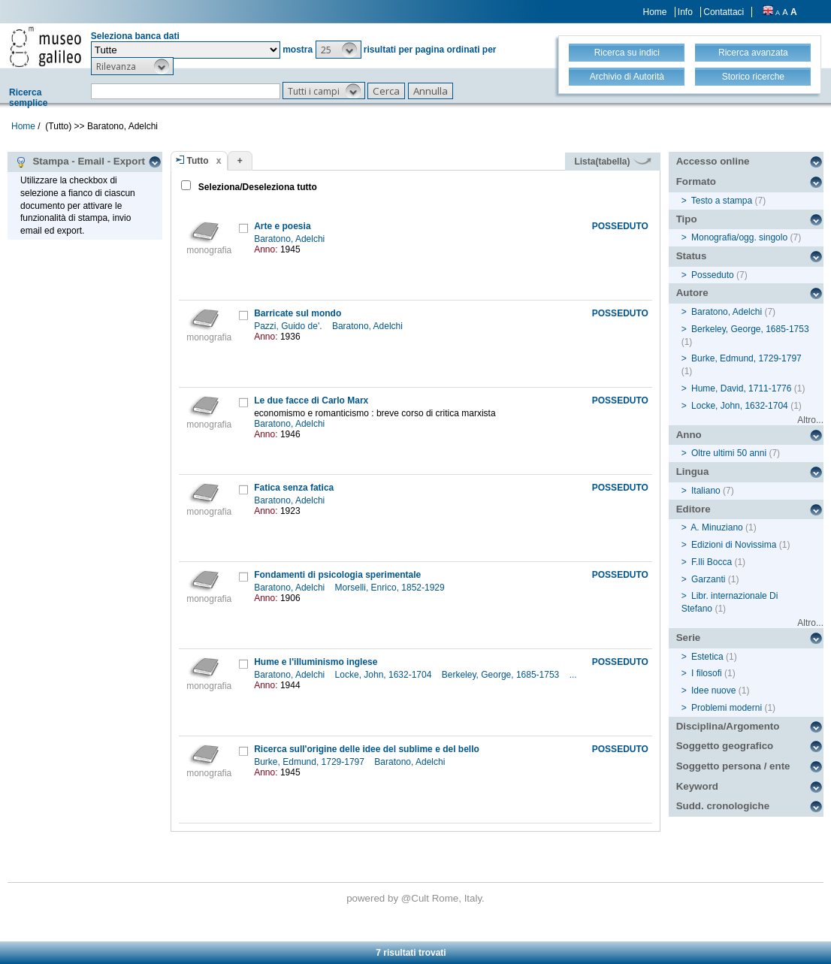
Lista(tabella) (612, 161)
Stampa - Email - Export (80, 162)
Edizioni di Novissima (733, 544)
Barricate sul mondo (297, 313)
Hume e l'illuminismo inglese (315, 662)
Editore (693, 509)
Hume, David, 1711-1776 (741, 388)
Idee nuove (713, 690)
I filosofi (706, 673)
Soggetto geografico (725, 745)
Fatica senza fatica (294, 487)
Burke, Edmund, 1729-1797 (310, 762)
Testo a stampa (721, 200)
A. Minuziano (716, 527)
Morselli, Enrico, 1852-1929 (391, 587)
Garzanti (708, 579)
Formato (696, 181)
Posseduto (712, 275)
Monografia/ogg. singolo (739, 237)
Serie (688, 637)
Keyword (697, 786)
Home (655, 12)
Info (685, 12)
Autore (692, 292)
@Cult (416, 898)
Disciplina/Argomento (728, 726)
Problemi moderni (726, 708)
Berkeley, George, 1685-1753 (502, 674)
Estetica (707, 656)
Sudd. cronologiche (722, 805)
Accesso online (713, 161)
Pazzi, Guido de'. (289, 326)
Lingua (692, 471)
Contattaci (723, 12)
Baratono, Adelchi (290, 239)
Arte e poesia (282, 226)
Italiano (706, 490)
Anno (689, 434)
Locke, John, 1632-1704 (384, 674)
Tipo (686, 219)
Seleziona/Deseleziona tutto (256, 187)
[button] (338, 50)
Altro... (810, 420)
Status (691, 255)
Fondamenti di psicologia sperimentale (337, 575)
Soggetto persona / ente (733, 766)
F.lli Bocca (711, 562)
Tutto (198, 161)
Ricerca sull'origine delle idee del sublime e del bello (366, 749)
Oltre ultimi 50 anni (728, 453)
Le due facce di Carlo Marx (311, 400)
